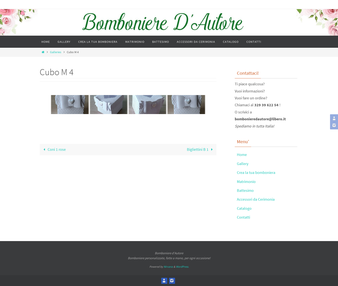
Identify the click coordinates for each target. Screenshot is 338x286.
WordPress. (182, 267)
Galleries (55, 52)
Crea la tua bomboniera (256, 172)
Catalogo (244, 208)
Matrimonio (246, 181)
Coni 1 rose (53, 149)
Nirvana (168, 267)
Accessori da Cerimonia (256, 199)
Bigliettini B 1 (201, 149)
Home (242, 154)
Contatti (243, 217)
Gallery (242, 163)
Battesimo (245, 190)
